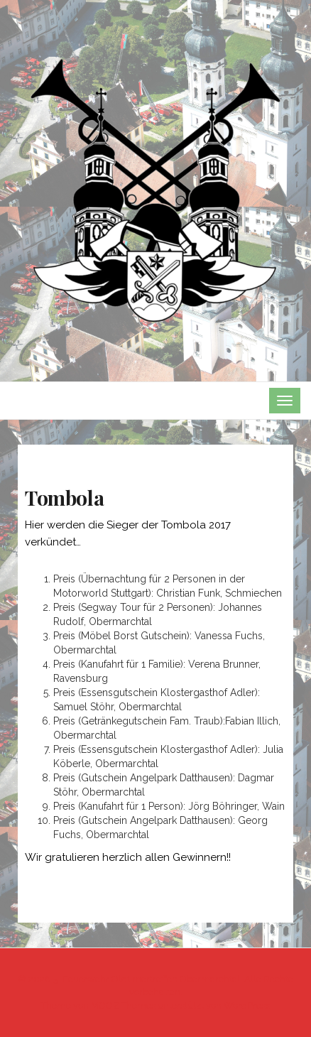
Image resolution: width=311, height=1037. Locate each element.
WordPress (247, 1005)
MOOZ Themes (123, 1005)
